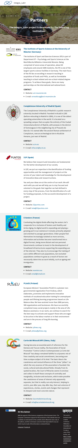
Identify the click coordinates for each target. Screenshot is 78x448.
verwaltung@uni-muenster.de (43, 96)
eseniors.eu (37, 270)
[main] (39, 25)
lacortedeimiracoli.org (42, 399)
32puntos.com (38, 204)
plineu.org (37, 327)
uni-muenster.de (39, 93)
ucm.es (36, 144)
